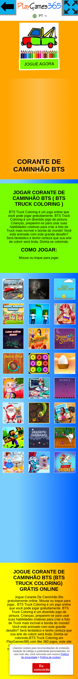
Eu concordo (42, 667)
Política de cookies (50, 657)
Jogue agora (39, 64)
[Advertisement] (38, 117)
